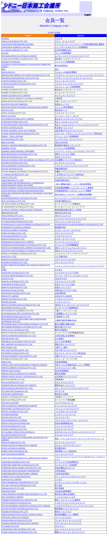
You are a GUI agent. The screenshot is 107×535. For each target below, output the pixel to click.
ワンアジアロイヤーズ (64, 403)
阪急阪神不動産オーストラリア (67, 145)
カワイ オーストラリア (64, 233)
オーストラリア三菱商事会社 (67, 308)
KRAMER (18, 151)
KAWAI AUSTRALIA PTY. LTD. (14, 233)
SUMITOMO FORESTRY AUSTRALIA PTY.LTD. (20, 465)
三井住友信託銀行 (62, 474)
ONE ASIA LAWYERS (10, 403)
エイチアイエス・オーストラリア (68, 139)
